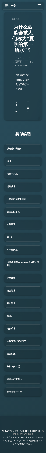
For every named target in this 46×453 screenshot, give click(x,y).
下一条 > (28, 107)
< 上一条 (16, 107)
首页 (13, 19)
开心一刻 (10, 5)
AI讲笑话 (18, 62)
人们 (26, 58)
